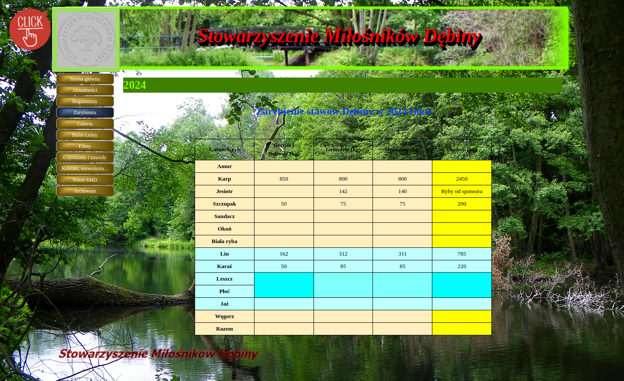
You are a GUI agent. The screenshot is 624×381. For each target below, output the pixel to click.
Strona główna (85, 79)
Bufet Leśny (85, 135)
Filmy (85, 146)
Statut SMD (84, 180)
